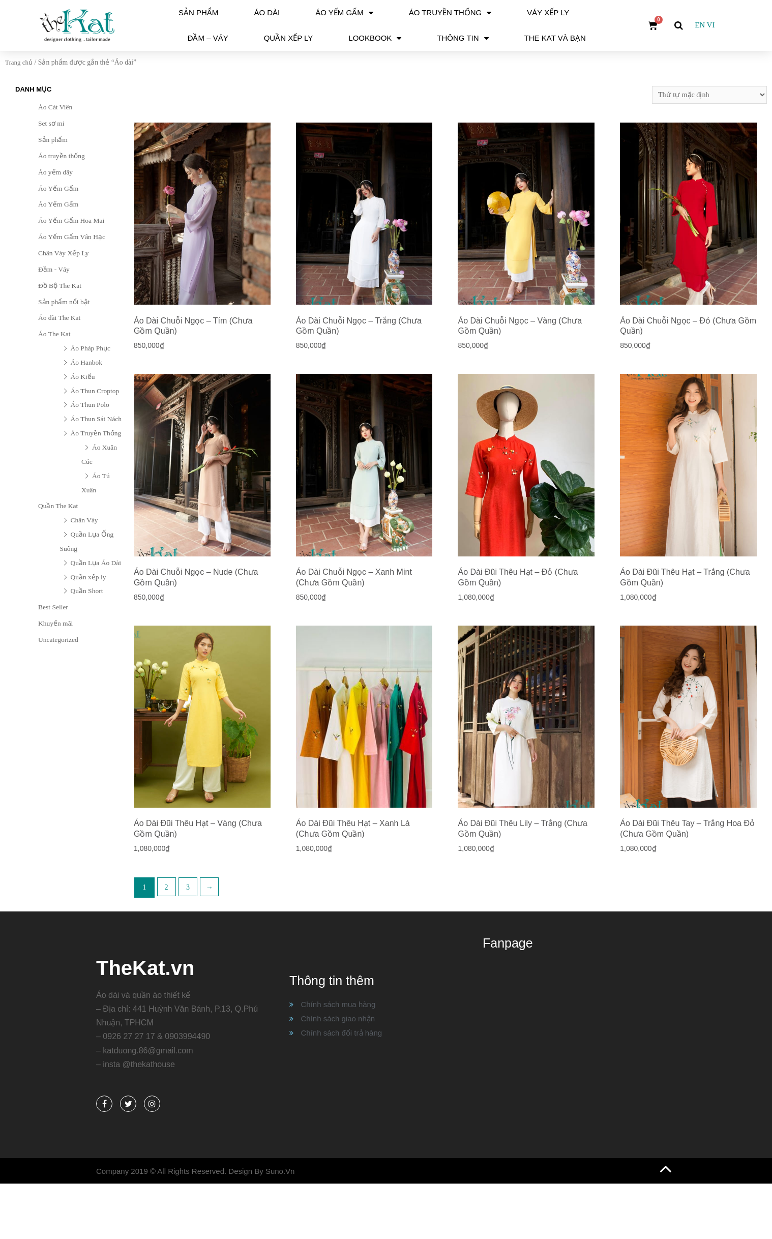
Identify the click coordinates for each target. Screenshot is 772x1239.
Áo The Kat (54, 334)
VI (711, 25)
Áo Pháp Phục (91, 348)
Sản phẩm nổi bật (64, 302)
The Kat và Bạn (555, 38)
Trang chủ (20, 62)
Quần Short (87, 591)
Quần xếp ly (288, 38)
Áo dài (267, 12)
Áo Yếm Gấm (344, 13)
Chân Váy (84, 520)
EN (700, 25)
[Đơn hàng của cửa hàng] (707, 95)
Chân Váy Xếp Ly (63, 253)
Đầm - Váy (54, 269)
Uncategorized (58, 639)
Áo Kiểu (83, 376)
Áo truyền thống (61, 156)
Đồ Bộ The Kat (59, 285)
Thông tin (462, 38)
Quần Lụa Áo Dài (96, 563)
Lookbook (374, 38)
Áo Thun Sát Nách (96, 419)
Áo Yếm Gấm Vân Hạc (71, 237)
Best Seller (53, 607)
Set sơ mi (51, 123)
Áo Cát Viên (55, 107)
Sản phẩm (198, 12)
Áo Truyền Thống (450, 13)
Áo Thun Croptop (95, 391)
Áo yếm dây (55, 172)
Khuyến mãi (55, 623)
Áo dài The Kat (59, 317)
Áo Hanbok (87, 362)
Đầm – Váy (208, 38)
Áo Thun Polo (90, 404)
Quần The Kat (58, 506)
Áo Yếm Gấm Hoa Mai (71, 220)
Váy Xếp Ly (548, 12)
